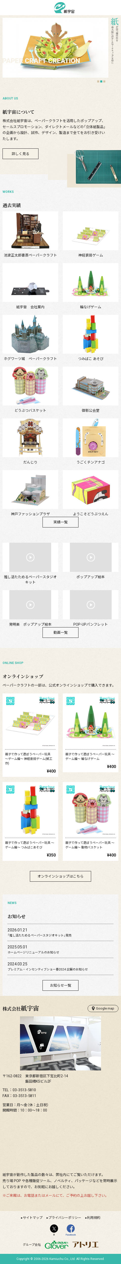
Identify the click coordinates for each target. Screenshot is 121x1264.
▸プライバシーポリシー (64, 1218)
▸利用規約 (92, 1218)
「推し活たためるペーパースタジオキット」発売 (40, 935)
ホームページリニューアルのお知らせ (33, 952)
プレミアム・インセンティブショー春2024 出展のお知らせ (48, 969)
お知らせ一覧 (60, 985)
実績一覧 (60, 522)
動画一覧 (60, 632)
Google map (103, 1008)
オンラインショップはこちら (60, 876)
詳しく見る (20, 154)
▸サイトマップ (32, 1218)
